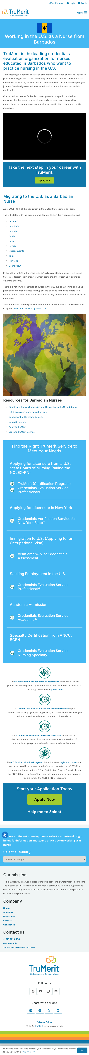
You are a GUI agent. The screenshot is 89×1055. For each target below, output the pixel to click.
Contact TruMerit (17, 422)
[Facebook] (33, 991)
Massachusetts (16, 250)
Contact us (9, 924)
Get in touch (10, 943)
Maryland (13, 260)
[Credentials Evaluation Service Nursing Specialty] (14, 653)
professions (57, 689)
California (13, 221)
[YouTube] (40, 991)
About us (8, 912)
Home (6, 908)
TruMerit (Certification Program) (44, 484)
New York (13, 231)
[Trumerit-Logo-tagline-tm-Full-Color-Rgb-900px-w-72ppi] (44, 965)
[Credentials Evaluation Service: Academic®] (14, 617)
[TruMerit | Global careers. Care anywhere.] (15, 12)
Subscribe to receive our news (19, 947)
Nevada (13, 245)
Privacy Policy (44, 1022)
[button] (82, 13)
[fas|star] (45, 673)
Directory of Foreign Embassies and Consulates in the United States (43, 407)
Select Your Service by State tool (29, 308)
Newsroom (9, 916)
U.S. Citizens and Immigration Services (28, 412)
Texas (11, 255)
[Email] (56, 991)
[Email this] (31, 1010)
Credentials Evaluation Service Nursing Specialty (43, 653)
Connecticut (15, 265)
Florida (12, 236)
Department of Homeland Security (26, 417)
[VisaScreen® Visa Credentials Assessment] (14, 556)
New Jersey (15, 226)
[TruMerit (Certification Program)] (14, 483)
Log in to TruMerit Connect (22, 431)
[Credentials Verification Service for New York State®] (14, 520)
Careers (7, 920)
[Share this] (40, 1010)
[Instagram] (48, 991)
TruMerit (39, 1026)
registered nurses (69, 762)
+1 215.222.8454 (11, 939)
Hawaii (12, 240)
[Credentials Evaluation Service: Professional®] (14, 490)
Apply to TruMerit (17, 426)
